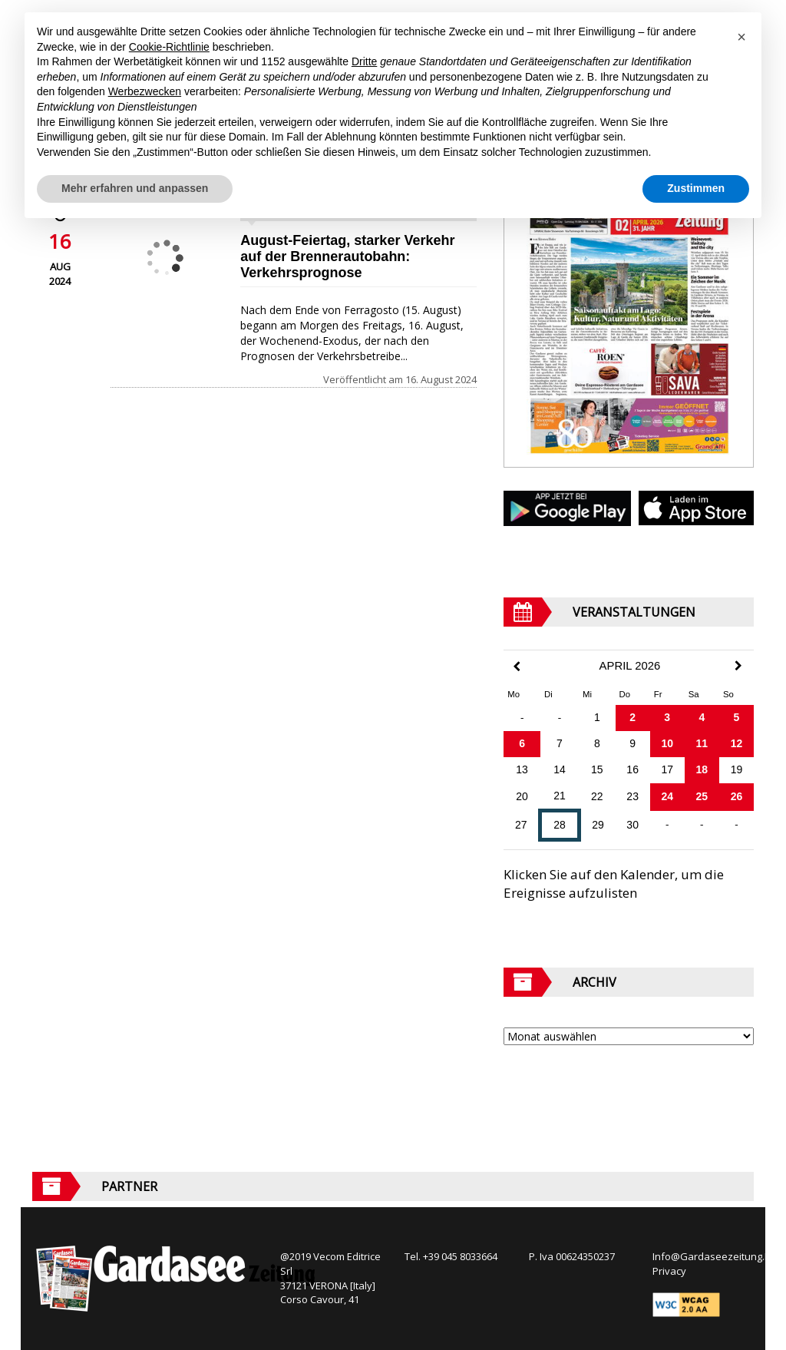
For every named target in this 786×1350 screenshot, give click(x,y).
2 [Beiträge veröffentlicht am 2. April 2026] (632, 717)
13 (522, 769)
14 (559, 769)
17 (667, 769)
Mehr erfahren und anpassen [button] (134, 188)
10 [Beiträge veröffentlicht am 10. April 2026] (667, 743)
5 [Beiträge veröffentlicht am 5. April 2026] (737, 717)
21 (559, 795)
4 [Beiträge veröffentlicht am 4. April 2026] (701, 717)
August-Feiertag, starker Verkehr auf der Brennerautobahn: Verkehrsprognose (347, 256)
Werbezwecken (144, 91)
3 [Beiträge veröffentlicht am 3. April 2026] (667, 717)
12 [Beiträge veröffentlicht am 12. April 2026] (737, 743)
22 (597, 796)
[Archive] (629, 1036)
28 (559, 825)
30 (632, 825)
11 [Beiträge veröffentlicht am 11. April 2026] (702, 743)
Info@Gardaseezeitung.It (711, 1256)
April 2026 (630, 666)
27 (521, 825)
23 (632, 796)
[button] (741, 37)
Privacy (669, 1271)
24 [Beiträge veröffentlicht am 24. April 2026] (667, 796)
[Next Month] (738, 666)
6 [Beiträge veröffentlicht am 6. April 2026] (522, 743)
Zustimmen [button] (696, 188)
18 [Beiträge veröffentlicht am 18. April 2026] (702, 769)
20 (522, 796)
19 (737, 769)
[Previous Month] (516, 667)
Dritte (364, 61)
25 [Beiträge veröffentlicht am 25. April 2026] (702, 796)
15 (597, 769)
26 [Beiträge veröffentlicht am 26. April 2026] (737, 796)
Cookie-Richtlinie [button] (169, 47)
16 (632, 769)
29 (598, 825)
